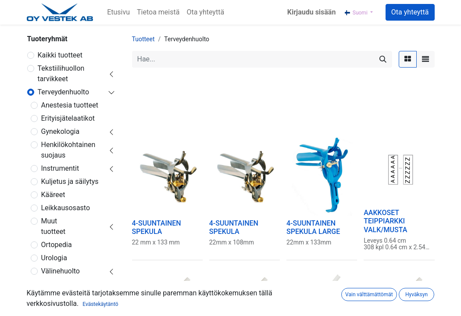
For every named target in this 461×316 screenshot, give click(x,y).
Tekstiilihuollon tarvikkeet (61, 73)
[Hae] (383, 59)
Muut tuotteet (53, 226)
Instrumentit (60, 168)
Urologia (54, 258)
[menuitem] (118, 12)
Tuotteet (143, 39)
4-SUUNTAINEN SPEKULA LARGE (313, 227)
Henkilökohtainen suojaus (68, 149)
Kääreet (53, 194)
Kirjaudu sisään (311, 12)
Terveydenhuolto (63, 92)
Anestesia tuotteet (69, 105)
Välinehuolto (60, 271)
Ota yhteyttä (410, 12)
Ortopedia (56, 245)
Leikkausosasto (65, 208)
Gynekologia (60, 131)
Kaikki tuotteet (60, 55)
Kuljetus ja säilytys (70, 181)
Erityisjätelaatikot (68, 118)
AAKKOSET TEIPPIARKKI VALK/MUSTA (385, 220)
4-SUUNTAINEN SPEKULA (156, 227)
